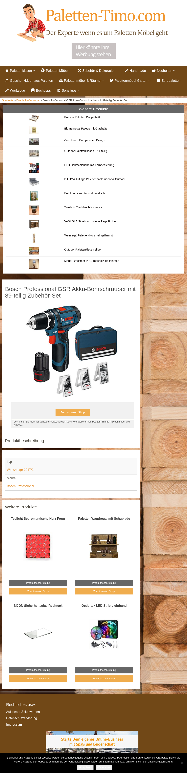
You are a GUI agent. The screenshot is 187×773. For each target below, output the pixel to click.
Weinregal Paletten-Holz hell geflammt (88, 235)
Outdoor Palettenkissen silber (83, 249)
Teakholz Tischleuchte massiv (83, 207)
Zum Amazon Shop (72, 412)
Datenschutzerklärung (21, 718)
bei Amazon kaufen (38, 678)
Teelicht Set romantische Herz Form (38, 518)
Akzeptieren (85, 767)
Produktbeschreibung (38, 582)
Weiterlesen (104, 767)
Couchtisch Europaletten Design (84, 140)
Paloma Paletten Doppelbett (82, 117)
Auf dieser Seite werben (23, 711)
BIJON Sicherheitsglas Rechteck (37, 605)
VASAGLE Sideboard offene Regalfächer (90, 221)
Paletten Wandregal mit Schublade (104, 518)
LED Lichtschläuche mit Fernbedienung (89, 165)
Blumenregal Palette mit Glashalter (86, 128)
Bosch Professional (27, 100)
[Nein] (182, 763)
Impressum (14, 724)
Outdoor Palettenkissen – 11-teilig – (86, 151)
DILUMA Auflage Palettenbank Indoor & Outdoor (94, 179)
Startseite (7, 100)
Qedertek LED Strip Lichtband (104, 605)
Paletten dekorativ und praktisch (84, 193)
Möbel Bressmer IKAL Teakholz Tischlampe (91, 260)
